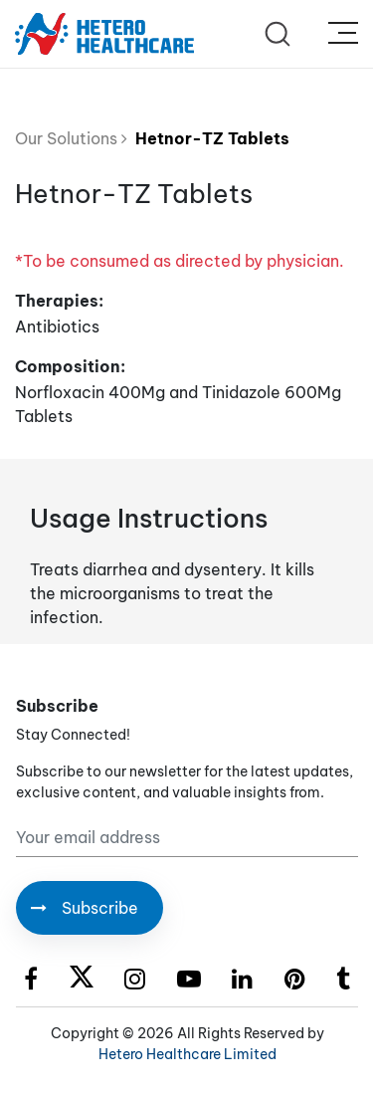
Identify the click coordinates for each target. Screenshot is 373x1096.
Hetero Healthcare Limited (187, 1054)
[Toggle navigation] (343, 34)
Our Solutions (71, 138)
